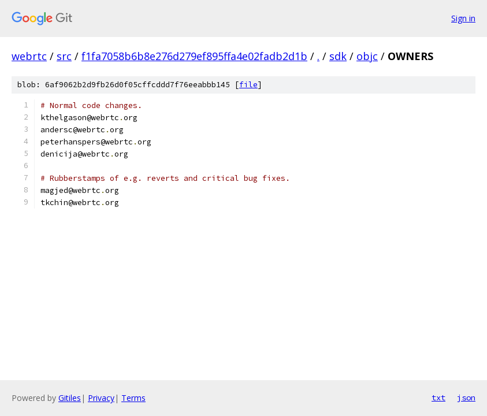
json (466, 397)
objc (367, 56)
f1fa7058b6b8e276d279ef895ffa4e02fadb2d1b (194, 56)
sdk (338, 56)
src (64, 56)
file (248, 85)
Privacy (101, 397)
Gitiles (69, 397)
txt (438, 397)
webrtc (29, 56)
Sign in (463, 18)
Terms (133, 397)
